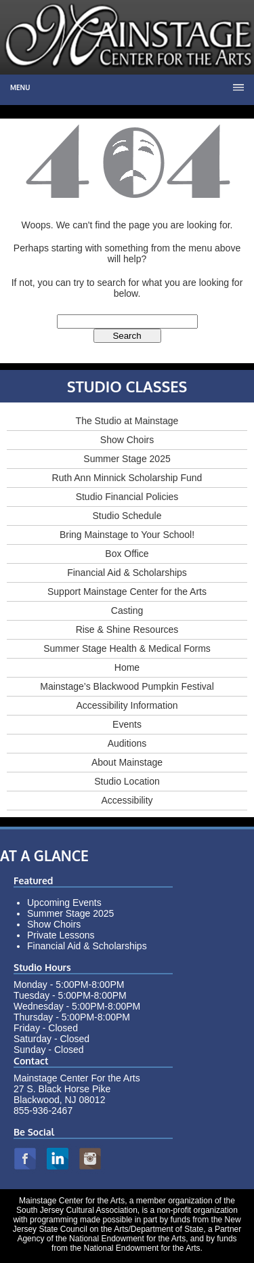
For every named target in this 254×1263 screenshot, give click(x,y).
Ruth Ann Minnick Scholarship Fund (127, 477)
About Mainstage (127, 762)
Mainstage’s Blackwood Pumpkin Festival (127, 686)
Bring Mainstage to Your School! (127, 534)
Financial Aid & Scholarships (127, 572)
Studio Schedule (127, 515)
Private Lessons (61, 935)
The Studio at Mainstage (127, 420)
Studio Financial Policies (127, 496)
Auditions (127, 743)
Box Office (126, 553)
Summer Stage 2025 (126, 458)
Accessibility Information (126, 705)
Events (127, 724)
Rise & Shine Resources (127, 629)
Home (127, 667)
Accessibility (126, 800)
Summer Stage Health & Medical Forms (127, 648)
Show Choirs (127, 439)
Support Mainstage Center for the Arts (127, 591)
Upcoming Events (64, 902)
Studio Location (127, 781)
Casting (127, 610)
